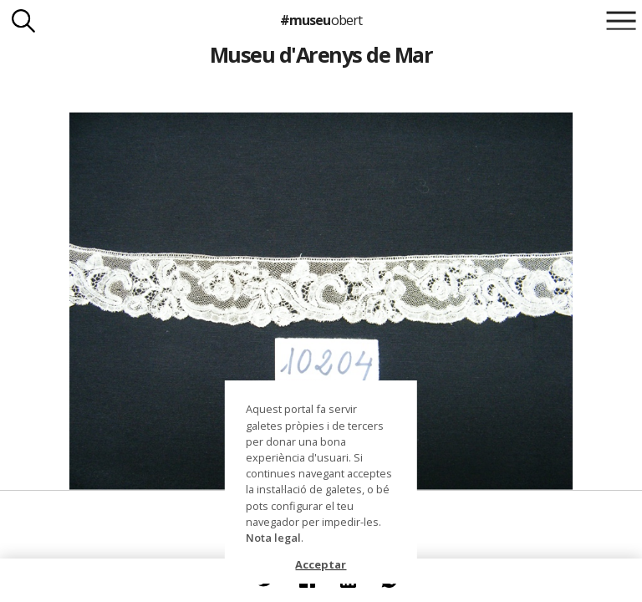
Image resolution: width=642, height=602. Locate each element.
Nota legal (273, 537)
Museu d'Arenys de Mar (321, 54)
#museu (320, 20)
